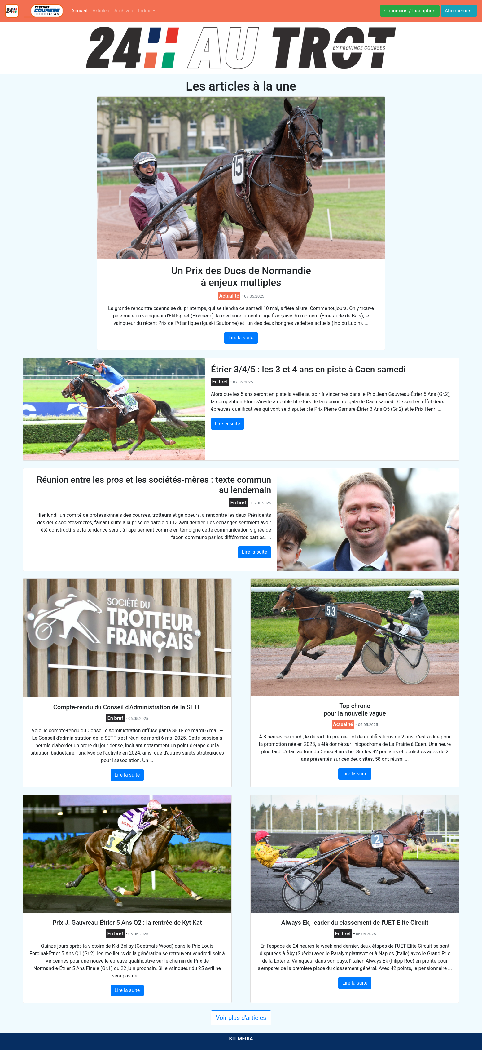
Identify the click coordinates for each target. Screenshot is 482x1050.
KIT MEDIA (241, 1039)
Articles (100, 11)
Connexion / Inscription (409, 11)
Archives (123, 11)
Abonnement (459, 11)
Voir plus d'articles (241, 1017)
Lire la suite (240, 338)
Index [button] (144, 11)
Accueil (80, 10)
